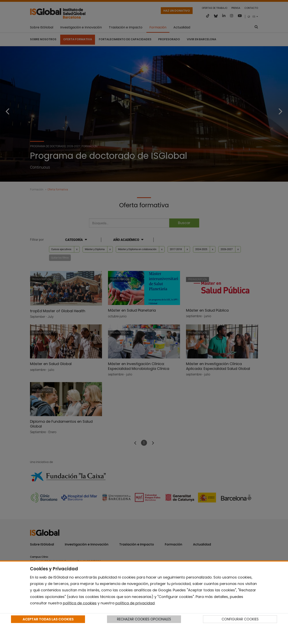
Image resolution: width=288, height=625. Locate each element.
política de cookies (80, 603)
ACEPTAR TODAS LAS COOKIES (48, 619)
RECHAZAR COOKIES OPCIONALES (144, 619)
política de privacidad (135, 603)
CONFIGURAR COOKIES (240, 619)
